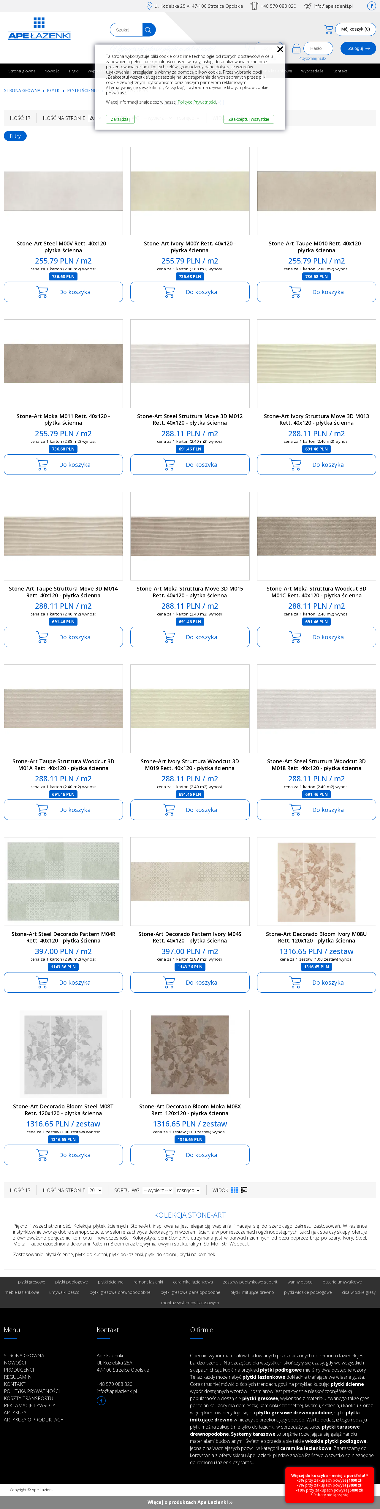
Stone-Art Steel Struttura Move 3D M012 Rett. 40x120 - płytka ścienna (190, 419)
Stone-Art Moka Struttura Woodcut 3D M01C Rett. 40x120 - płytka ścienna (316, 592)
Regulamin (18, 1377)
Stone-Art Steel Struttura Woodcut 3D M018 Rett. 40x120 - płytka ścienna (316, 765)
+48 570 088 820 (278, 6)
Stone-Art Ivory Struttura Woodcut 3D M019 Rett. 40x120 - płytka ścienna (190, 765)
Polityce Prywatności (197, 102)
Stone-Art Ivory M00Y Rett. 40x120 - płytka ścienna (190, 247)
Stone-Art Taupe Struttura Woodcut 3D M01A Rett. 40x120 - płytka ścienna (63, 765)
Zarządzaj (120, 119)
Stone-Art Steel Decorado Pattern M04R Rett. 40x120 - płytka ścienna (63, 937)
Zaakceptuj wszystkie (248, 119)
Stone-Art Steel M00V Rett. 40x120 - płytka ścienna (63, 247)
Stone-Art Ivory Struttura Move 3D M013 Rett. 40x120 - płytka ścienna (316, 419)
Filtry (15, 136)
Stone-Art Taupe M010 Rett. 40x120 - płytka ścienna (316, 247)
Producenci (19, 1370)
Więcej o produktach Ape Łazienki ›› (190, 1502)
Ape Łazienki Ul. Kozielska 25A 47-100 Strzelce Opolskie (123, 1362)
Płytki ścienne (83, 90)
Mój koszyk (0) (355, 28)
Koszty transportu (28, 1398)
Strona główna (22, 71)
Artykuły (15, 1412)
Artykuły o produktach (34, 1419)
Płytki (74, 71)
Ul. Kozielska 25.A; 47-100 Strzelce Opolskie (198, 6)
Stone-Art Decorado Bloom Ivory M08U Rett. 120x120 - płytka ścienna (316, 937)
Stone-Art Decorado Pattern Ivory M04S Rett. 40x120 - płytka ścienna (189, 937)
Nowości (52, 71)
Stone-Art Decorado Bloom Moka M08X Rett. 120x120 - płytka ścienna (190, 1110)
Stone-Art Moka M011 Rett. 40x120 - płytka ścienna (63, 419)
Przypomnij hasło (312, 58)
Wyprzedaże (312, 71)
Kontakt (339, 71)
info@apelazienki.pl (333, 6)
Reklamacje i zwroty (29, 1405)
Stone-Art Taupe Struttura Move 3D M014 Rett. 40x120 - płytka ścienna (63, 592)
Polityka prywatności (32, 1391)
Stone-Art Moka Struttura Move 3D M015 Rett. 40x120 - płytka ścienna (190, 592)
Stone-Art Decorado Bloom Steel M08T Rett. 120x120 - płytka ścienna (63, 1110)
